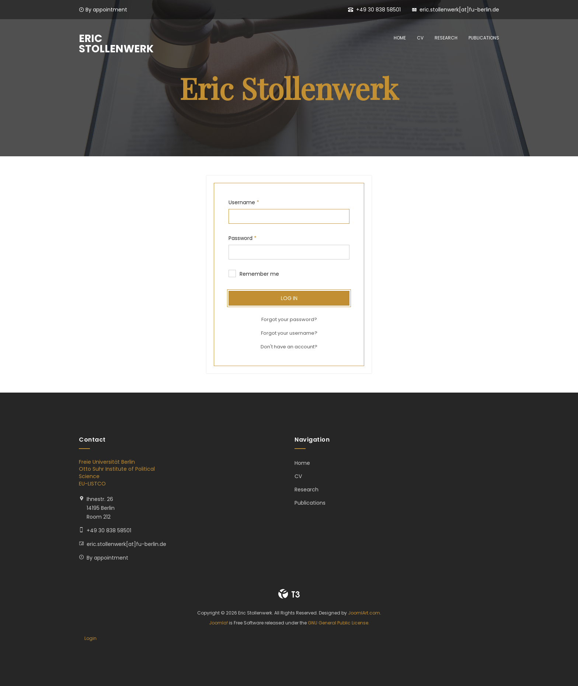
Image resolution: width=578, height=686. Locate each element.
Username (244, 202)
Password (243, 238)
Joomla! (218, 623)
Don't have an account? (289, 346)
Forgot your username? (289, 333)
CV (420, 38)
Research (446, 38)
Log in (289, 298)
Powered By (289, 593)
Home (400, 38)
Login (90, 638)
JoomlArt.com (364, 613)
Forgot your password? (289, 319)
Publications (484, 38)
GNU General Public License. (338, 623)
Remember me (254, 274)
